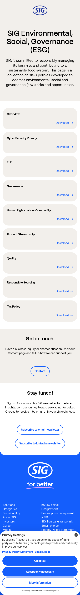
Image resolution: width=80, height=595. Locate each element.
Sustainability (11, 513)
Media (7, 530)
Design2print (49, 509)
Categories (10, 509)
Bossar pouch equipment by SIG (58, 515)
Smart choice (50, 526)
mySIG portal (50, 505)
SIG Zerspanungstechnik (57, 521)
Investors (9, 521)
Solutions (9, 505)
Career (7, 526)
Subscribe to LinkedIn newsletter (40, 443)
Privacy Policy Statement (57, 530)
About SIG (9, 517)
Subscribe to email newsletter (40, 429)
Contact (40, 371)
